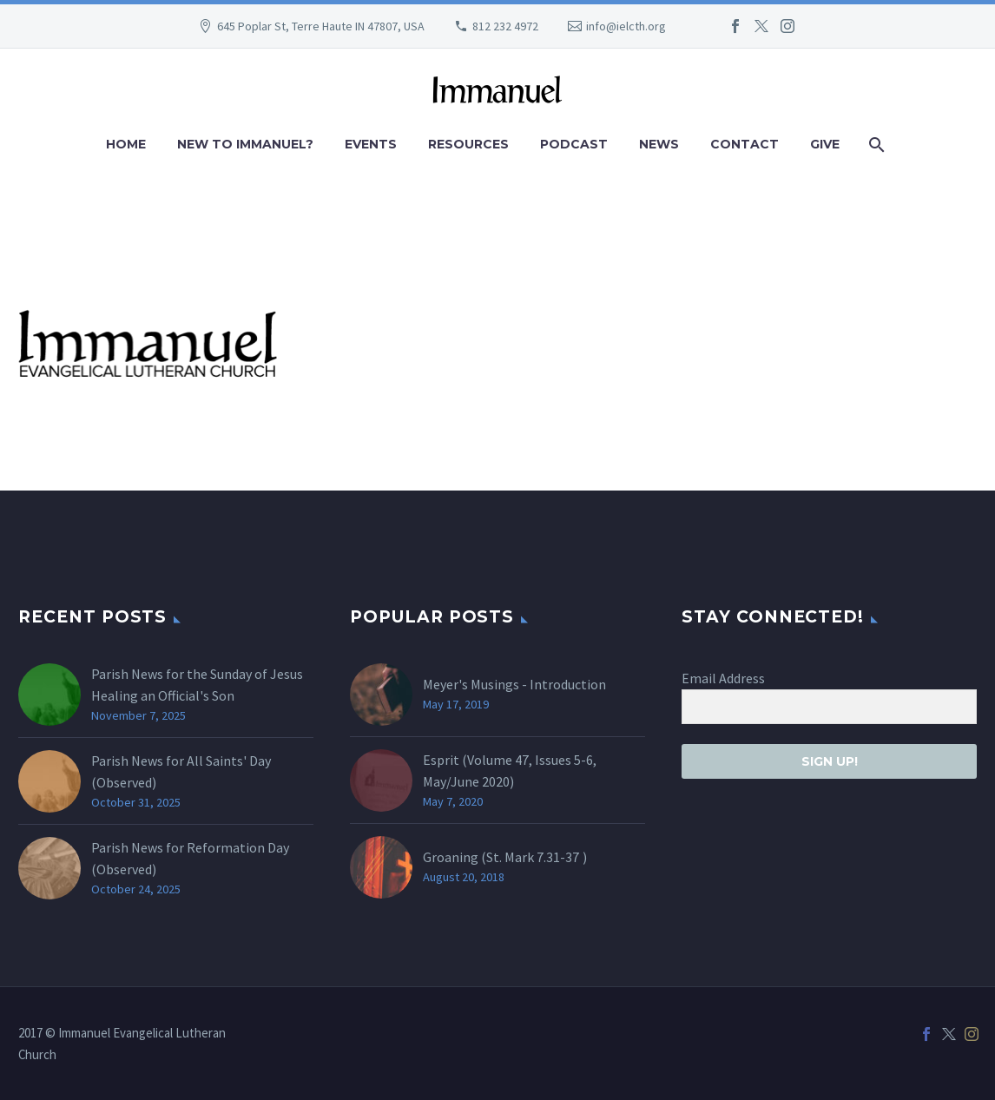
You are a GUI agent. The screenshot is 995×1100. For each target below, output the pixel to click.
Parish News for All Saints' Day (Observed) (181, 771)
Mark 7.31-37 (541, 857)
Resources (468, 144)
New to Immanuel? (245, 144)
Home (126, 144)
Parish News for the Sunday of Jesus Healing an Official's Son (197, 684)
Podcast (574, 144)
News (659, 144)
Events (371, 144)
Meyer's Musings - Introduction (514, 684)
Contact (744, 144)
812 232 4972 (505, 26)
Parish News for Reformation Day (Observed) (190, 858)
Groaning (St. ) (505, 857)
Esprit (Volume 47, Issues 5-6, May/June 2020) (509, 770)
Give (825, 144)
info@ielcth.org (626, 26)
